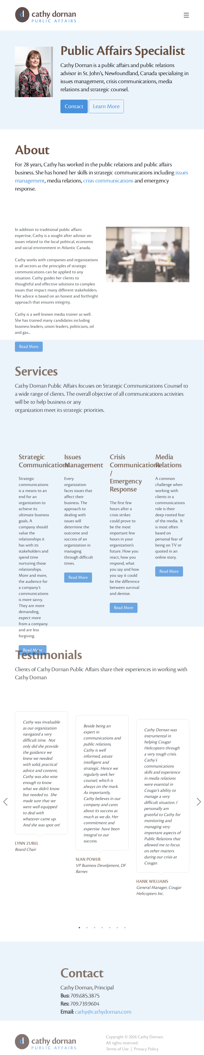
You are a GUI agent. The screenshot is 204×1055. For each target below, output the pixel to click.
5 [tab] (109, 927)
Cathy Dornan (150, 1049)
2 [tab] (86, 927)
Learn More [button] (106, 106)
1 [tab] (79, 927)
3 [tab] (94, 927)
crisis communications (108, 186)
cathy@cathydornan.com (103, 1038)
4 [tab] (102, 927)
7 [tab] (124, 927)
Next (199, 802)
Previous (5, 802)
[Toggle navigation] (186, 15)
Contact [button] (74, 106)
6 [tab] (117, 927)
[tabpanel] (41, 857)
